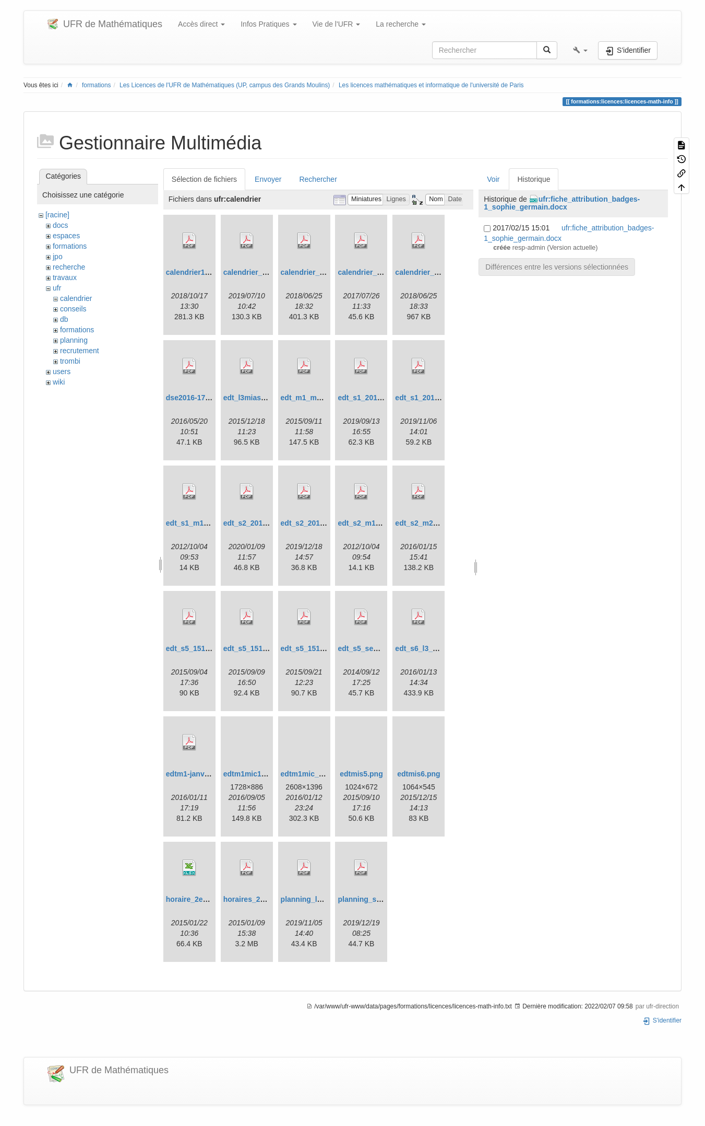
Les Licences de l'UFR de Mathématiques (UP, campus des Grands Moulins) (225, 85)
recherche (69, 267)
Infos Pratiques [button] (268, 24)
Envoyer (268, 179)
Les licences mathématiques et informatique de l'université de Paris (431, 85)
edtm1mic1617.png (256, 774)
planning (74, 340)
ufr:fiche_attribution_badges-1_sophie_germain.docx (562, 203)
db (64, 319)
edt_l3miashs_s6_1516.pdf (269, 397)
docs (60, 225)
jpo (58, 256)
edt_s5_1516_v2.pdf (257, 648)
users (61, 371)
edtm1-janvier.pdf (196, 774)
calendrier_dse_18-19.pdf (324, 272)
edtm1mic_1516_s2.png (322, 774)
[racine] (57, 215)
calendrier (76, 298)
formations (96, 85)
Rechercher (318, 179)
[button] (580, 50)
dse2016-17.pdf (192, 397)
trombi (70, 361)
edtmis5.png (361, 774)
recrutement (79, 350)
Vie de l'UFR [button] (337, 24)
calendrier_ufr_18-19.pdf (437, 272)
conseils (73, 309)
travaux (65, 277)
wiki (59, 382)
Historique (533, 179)
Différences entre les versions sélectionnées (556, 267)
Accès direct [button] (201, 24)
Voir (493, 179)
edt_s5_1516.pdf (194, 648)
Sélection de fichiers (204, 179)
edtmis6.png (418, 774)
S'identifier (662, 1020)
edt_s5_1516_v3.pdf (315, 648)
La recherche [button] (401, 24)
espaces (66, 235)
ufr (57, 288)
